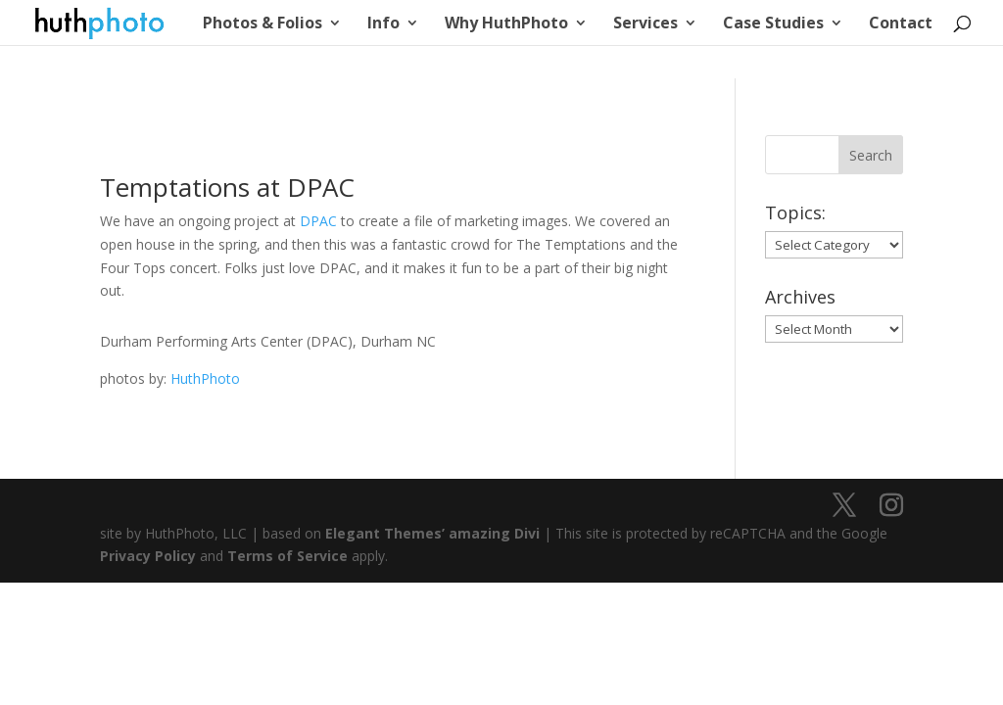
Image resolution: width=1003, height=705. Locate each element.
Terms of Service (287, 555)
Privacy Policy (148, 555)
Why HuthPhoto (506, 24)
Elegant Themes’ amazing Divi (430, 533)
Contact (900, 24)
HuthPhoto (205, 378)
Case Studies (773, 24)
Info (383, 24)
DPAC (318, 221)
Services (645, 24)
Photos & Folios (262, 24)
